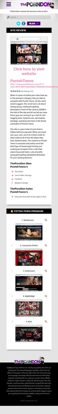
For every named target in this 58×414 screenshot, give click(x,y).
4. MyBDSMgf (29, 296)
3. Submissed (29, 271)
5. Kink (29, 321)
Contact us (10, 368)
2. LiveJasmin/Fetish (29, 245)
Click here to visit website (29, 71)
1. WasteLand (28, 220)
